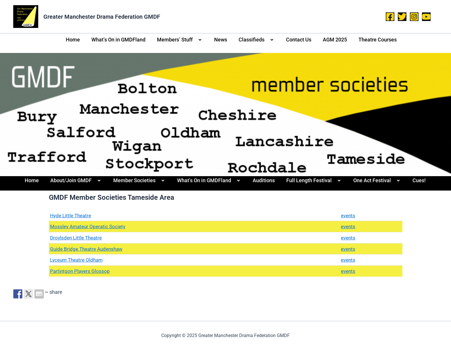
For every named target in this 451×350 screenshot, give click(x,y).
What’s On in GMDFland (118, 40)
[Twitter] (402, 16)
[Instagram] (414, 16)
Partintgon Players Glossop (81, 271)
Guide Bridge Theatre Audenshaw (88, 249)
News (220, 40)
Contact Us (298, 40)
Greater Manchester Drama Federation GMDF (101, 16)
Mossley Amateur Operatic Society (89, 226)
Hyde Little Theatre (72, 215)
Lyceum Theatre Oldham (78, 260)
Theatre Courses (377, 40)
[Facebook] (390, 16)
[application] (195, 40)
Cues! (419, 180)
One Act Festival (377, 180)
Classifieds (257, 40)
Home (73, 40)
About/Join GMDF (76, 180)
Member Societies (139, 180)
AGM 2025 (335, 40)
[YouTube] (426, 16)
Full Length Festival (314, 180)
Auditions (264, 180)
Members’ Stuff (180, 40)
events (347, 215)
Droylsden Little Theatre (77, 238)
